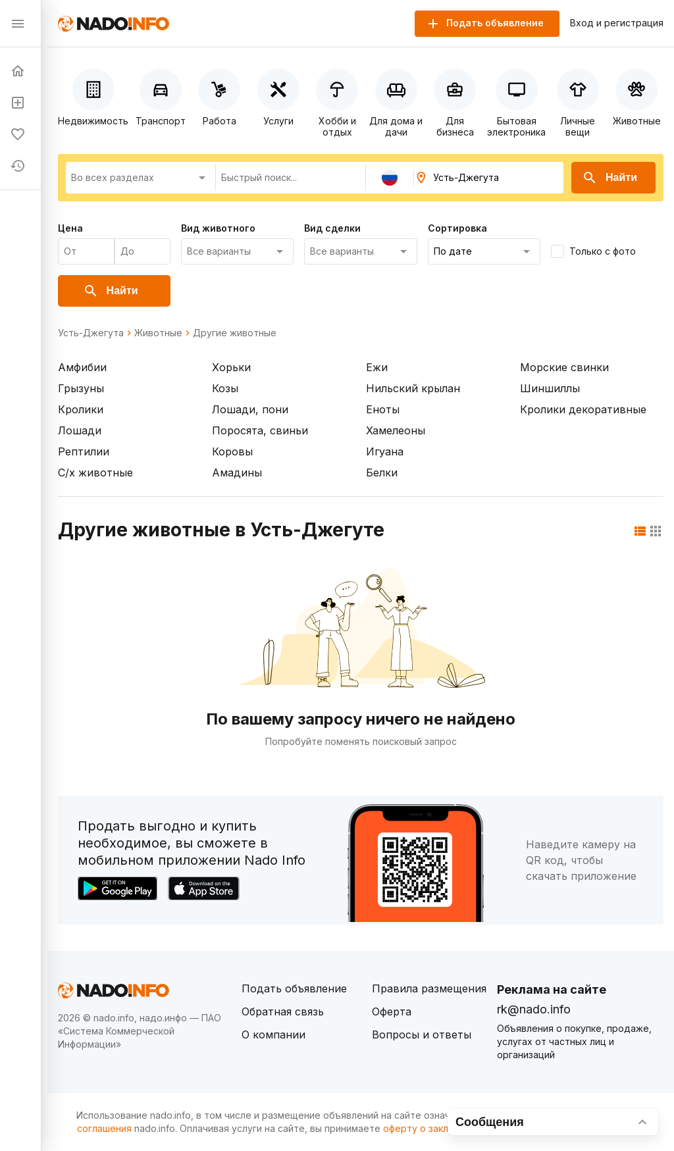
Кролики (80, 409)
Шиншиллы (550, 388)
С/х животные (95, 472)
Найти (609, 178)
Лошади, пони (250, 409)
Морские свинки (564, 367)
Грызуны (81, 388)
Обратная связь (283, 1011)
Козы (225, 388)
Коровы (232, 451)
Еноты (383, 409)
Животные (158, 333)
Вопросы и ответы (421, 1034)
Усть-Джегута (91, 333)
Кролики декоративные (583, 409)
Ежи (377, 367)
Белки (382, 472)
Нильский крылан (413, 388)
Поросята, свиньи (260, 430)
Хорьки (231, 367)
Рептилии (83, 451)
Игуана (384, 451)
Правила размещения (429, 988)
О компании (273, 1034)
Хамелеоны (395, 430)
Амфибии (82, 367)
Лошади (79, 430)
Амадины (237, 472)
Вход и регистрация (616, 23)
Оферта (391, 1011)
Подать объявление (294, 988)
